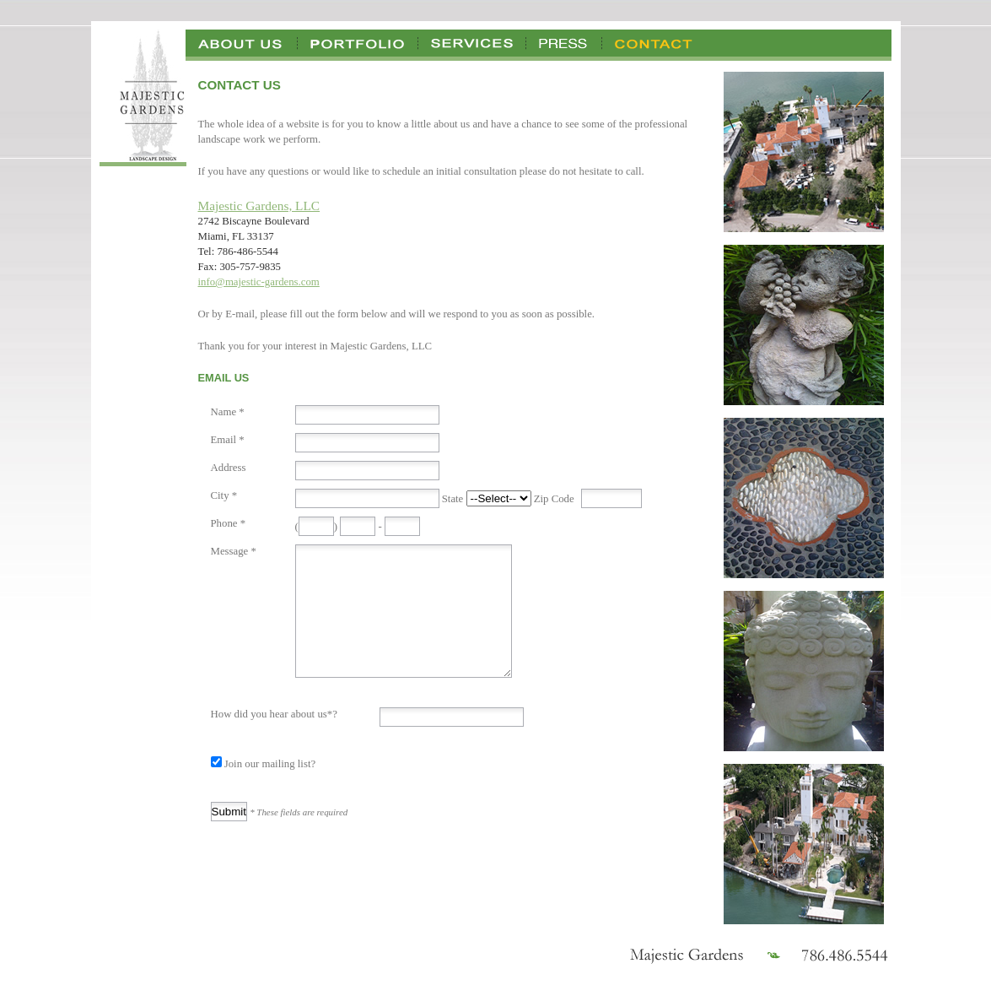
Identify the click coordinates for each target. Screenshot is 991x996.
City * (224, 495)
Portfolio (358, 43)
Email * (228, 440)
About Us (241, 43)
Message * (233, 551)
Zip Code (554, 499)
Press (564, 43)
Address (228, 468)
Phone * (228, 523)
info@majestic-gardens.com (259, 282)
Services (472, 43)
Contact (654, 43)
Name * (228, 412)
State (453, 499)
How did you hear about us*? (274, 739)
